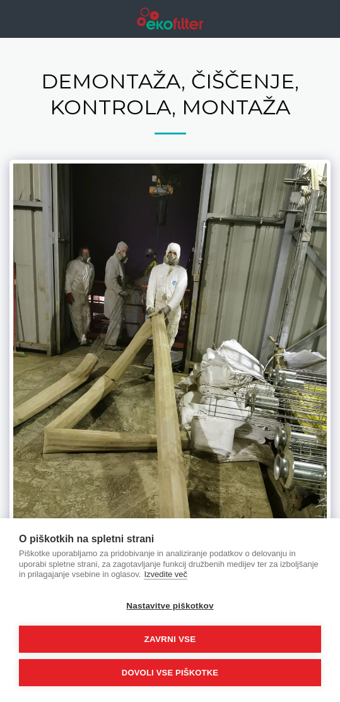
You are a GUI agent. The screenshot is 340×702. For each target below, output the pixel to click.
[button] (14, 18)
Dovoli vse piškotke (170, 672)
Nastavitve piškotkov (169, 605)
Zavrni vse (170, 639)
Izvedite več (165, 574)
